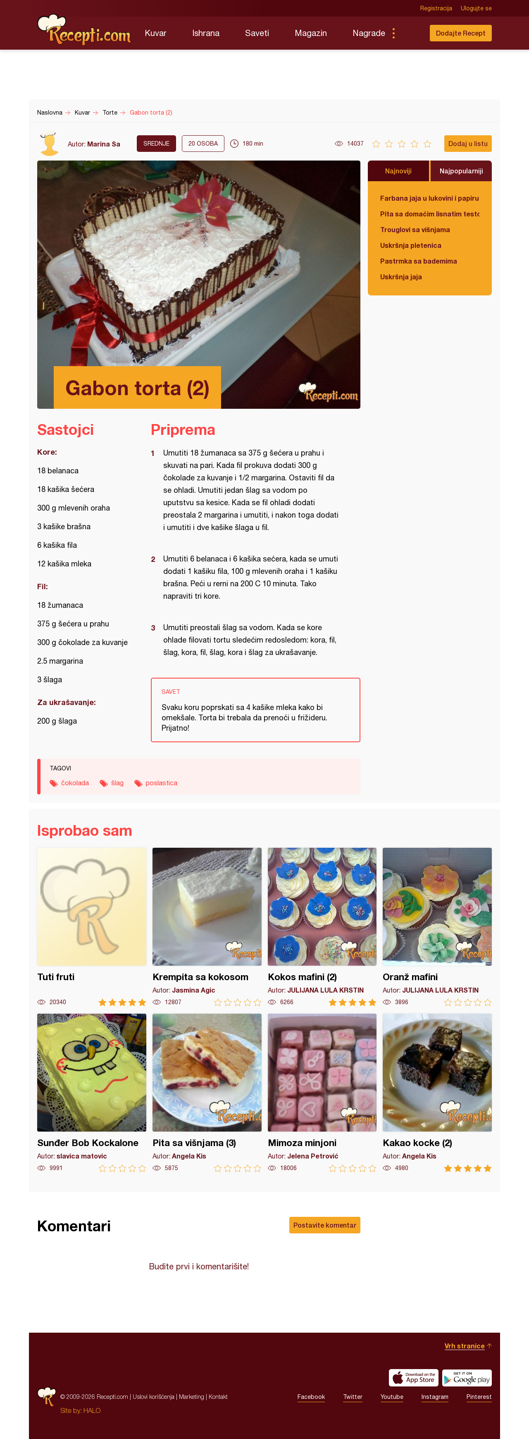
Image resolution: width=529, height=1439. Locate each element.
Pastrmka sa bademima (418, 261)
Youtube (392, 1396)
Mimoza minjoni (322, 1093)
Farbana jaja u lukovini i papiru (429, 198)
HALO (91, 1410)
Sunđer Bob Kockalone (91, 1093)
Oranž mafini (437, 927)
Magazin (311, 33)
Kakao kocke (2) (437, 1093)
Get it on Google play (467, 1377)
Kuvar (156, 33)
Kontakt (218, 1396)
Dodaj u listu (468, 143)
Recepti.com (84, 30)
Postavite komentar (324, 1225)
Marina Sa (103, 144)
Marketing (191, 1396)
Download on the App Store (413, 1377)
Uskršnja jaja (401, 277)
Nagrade (369, 33)
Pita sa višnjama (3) (207, 1093)
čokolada (75, 783)
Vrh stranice (465, 1346)
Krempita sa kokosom (207, 927)
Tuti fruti (91, 927)
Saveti (257, 33)
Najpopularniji (461, 171)
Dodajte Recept (461, 33)
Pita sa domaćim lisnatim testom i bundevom (429, 214)
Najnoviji (398, 171)
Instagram (435, 1396)
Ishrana (205, 33)
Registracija (436, 8)
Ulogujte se (476, 8)
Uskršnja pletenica (410, 245)
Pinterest (479, 1396)
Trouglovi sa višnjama (415, 229)
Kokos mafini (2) (322, 927)
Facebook (311, 1396)
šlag (117, 783)
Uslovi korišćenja (153, 1396)
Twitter (352, 1396)
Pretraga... (410, 33)
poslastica (161, 783)
